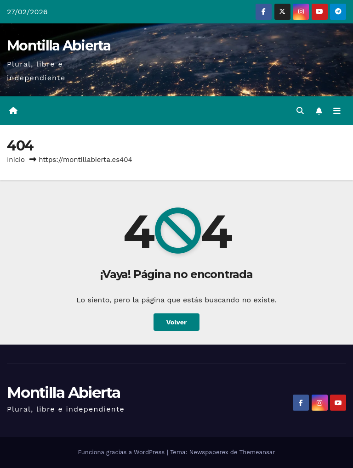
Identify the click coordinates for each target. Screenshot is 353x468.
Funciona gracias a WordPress (122, 452)
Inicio (16, 160)
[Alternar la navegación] (337, 111)
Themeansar (257, 452)
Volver (176, 322)
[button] (300, 110)
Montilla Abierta (58, 45)
